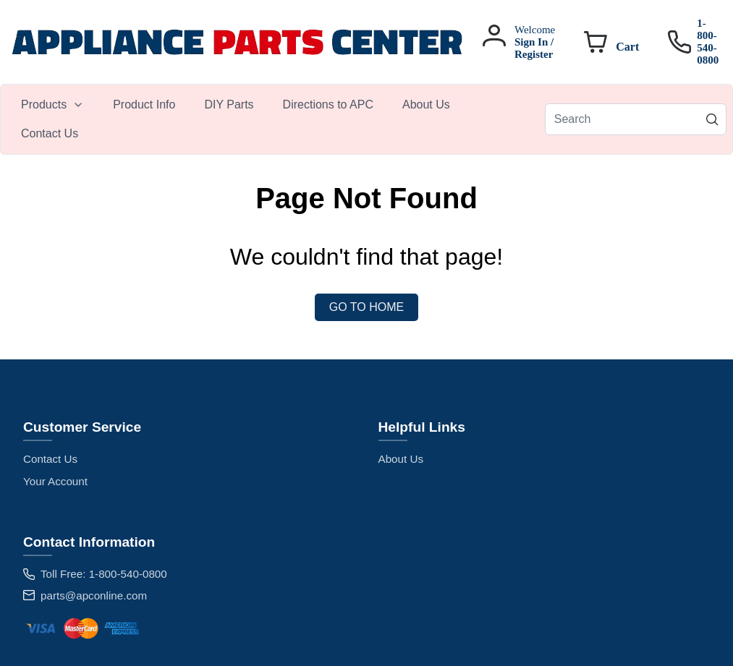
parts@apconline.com (94, 595)
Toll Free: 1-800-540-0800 (104, 574)
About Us (400, 459)
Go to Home (366, 307)
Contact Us (50, 459)
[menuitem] (52, 104)
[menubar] (276, 119)
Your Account (55, 481)
